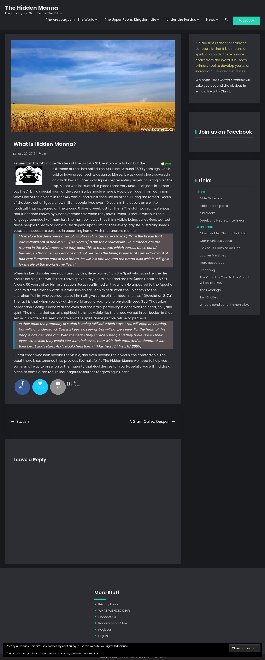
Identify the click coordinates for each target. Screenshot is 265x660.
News (208, 19)
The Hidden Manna (31, 8)
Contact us (107, 617)
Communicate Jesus (216, 241)
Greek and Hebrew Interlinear (222, 220)
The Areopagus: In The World (67, 19)
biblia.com (207, 213)
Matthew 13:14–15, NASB (116, 346)
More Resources (212, 263)
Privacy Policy (108, 604)
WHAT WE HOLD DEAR (114, 610)
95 (138, 346)
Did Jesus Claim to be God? (221, 248)
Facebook (245, 20)
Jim (44, 154)
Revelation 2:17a (158, 296)
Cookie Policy (90, 653)
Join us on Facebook (225, 132)
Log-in (103, 636)
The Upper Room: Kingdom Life (128, 19)
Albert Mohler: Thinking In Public (223, 233)
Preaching (207, 270)
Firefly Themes (158, 657)
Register (104, 630)
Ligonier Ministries (213, 255)
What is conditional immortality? (224, 305)
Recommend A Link (112, 623)
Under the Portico (179, 19)
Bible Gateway (211, 198)
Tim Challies (209, 297)
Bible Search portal (214, 206)
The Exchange (210, 290)
